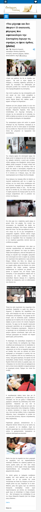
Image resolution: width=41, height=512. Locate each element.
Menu (5, 2)
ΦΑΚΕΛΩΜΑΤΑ (10, 55)
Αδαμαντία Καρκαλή (17, 49)
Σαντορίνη (9, 53)
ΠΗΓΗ (8, 502)
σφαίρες (26, 53)
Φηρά (17, 55)
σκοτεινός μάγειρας (18, 53)
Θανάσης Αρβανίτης (19, 51)
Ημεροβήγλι (9, 51)
